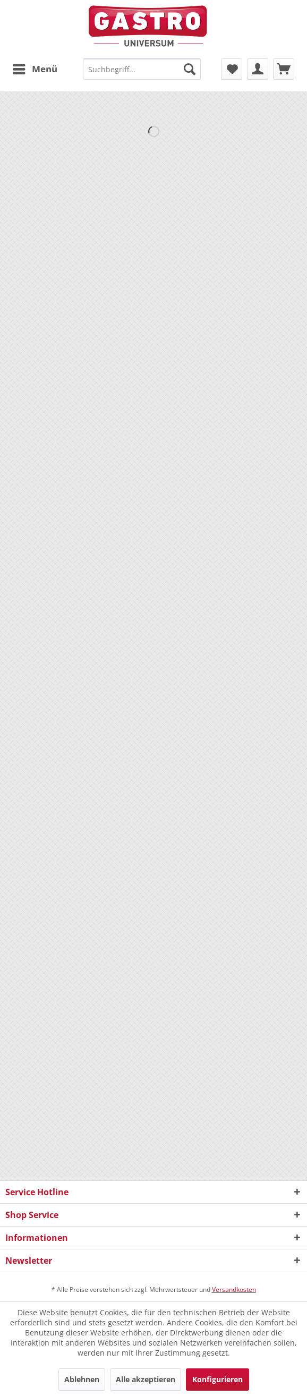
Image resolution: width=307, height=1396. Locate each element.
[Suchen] (189, 69)
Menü (35, 68)
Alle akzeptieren (145, 1379)
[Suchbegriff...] (142, 69)
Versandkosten (234, 1289)
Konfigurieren (217, 1379)
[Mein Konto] (257, 69)
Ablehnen (81, 1379)
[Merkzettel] (231, 69)
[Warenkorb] (283, 69)
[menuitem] (34, 69)
